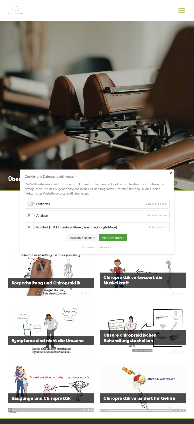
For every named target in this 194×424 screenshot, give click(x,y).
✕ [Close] (170, 173)
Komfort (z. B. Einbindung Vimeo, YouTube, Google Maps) (76, 227)
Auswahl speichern (82, 238)
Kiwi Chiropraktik (15, 10)
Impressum (88, 247)
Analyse (42, 215)
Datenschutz (104, 247)
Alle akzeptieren (113, 238)
